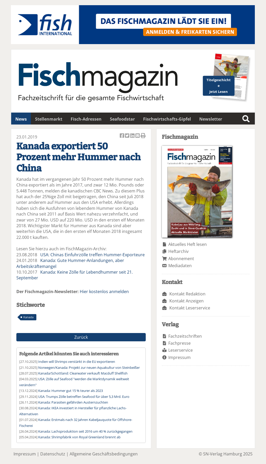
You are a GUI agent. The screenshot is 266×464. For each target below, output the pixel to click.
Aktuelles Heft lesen (187, 244)
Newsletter (210, 119)
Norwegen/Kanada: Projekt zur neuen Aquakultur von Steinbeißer (89, 367)
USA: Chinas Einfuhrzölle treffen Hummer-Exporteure (92, 255)
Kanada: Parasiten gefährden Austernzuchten (73, 402)
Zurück (81, 337)
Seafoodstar (122, 119)
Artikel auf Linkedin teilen (132, 136)
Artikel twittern (127, 136)
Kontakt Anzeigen (186, 301)
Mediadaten (180, 265)
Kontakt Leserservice (189, 308)
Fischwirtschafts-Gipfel (167, 119)
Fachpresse (179, 343)
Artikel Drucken (143, 136)
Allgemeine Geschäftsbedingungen (104, 454)
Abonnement (181, 258)
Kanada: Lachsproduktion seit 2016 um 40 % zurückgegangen (85, 431)
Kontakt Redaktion (187, 294)
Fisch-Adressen (86, 119)
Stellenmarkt (48, 119)
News (21, 119)
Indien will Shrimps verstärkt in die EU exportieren (76, 361)
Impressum (179, 357)
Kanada (28, 317)
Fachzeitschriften (185, 336)
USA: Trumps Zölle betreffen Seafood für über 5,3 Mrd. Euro (83, 396)
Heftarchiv (178, 251)
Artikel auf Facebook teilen (122, 136)
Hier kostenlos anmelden (104, 291)
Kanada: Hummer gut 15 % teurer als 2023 (70, 390)
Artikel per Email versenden (138, 136)
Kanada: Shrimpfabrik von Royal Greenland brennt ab (79, 437)
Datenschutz (52, 454)
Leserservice (180, 350)
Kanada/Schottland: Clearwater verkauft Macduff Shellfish (83, 373)
